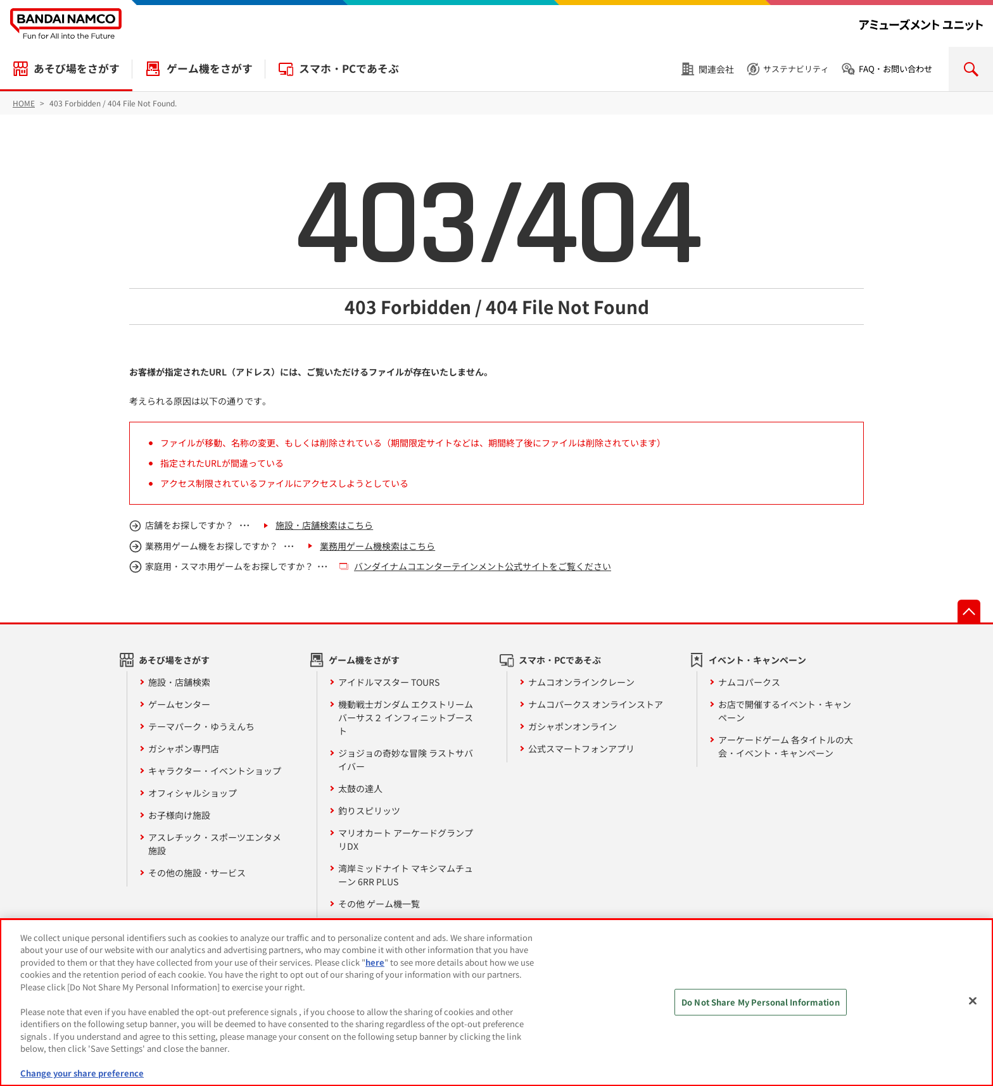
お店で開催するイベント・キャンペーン (784, 711)
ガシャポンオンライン (572, 726)
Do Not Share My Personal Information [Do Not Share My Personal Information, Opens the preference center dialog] (760, 1002)
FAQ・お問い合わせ (895, 69)
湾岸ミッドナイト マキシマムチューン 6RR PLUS (405, 875)
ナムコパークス (749, 682)
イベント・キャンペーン (757, 659)
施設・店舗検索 (179, 682)
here (374, 962)
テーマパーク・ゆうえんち (201, 726)
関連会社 (716, 69)
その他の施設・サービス (197, 872)
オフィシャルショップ (192, 792)
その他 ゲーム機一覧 (379, 903)
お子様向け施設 (179, 815)
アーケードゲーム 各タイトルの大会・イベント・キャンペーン (785, 746)
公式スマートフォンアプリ (581, 748)
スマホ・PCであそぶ (349, 68)
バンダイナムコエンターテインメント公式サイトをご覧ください (482, 566)
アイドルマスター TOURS (389, 682)
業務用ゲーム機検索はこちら (377, 546)
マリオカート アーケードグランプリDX (405, 839)
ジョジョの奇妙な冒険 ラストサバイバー (405, 760)
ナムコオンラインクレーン (581, 682)
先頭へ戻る (969, 611)
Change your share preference (82, 1073)
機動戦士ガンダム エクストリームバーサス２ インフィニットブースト (405, 717)
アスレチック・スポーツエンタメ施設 (214, 844)
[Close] (973, 1000)
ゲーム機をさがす (210, 68)
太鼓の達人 (360, 788)
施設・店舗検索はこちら (324, 525)
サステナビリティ (796, 69)
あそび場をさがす (77, 68)
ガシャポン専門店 (183, 748)
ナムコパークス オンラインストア (595, 704)
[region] (496, 1002)
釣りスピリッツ (369, 810)
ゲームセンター (179, 704)
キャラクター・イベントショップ (214, 770)
